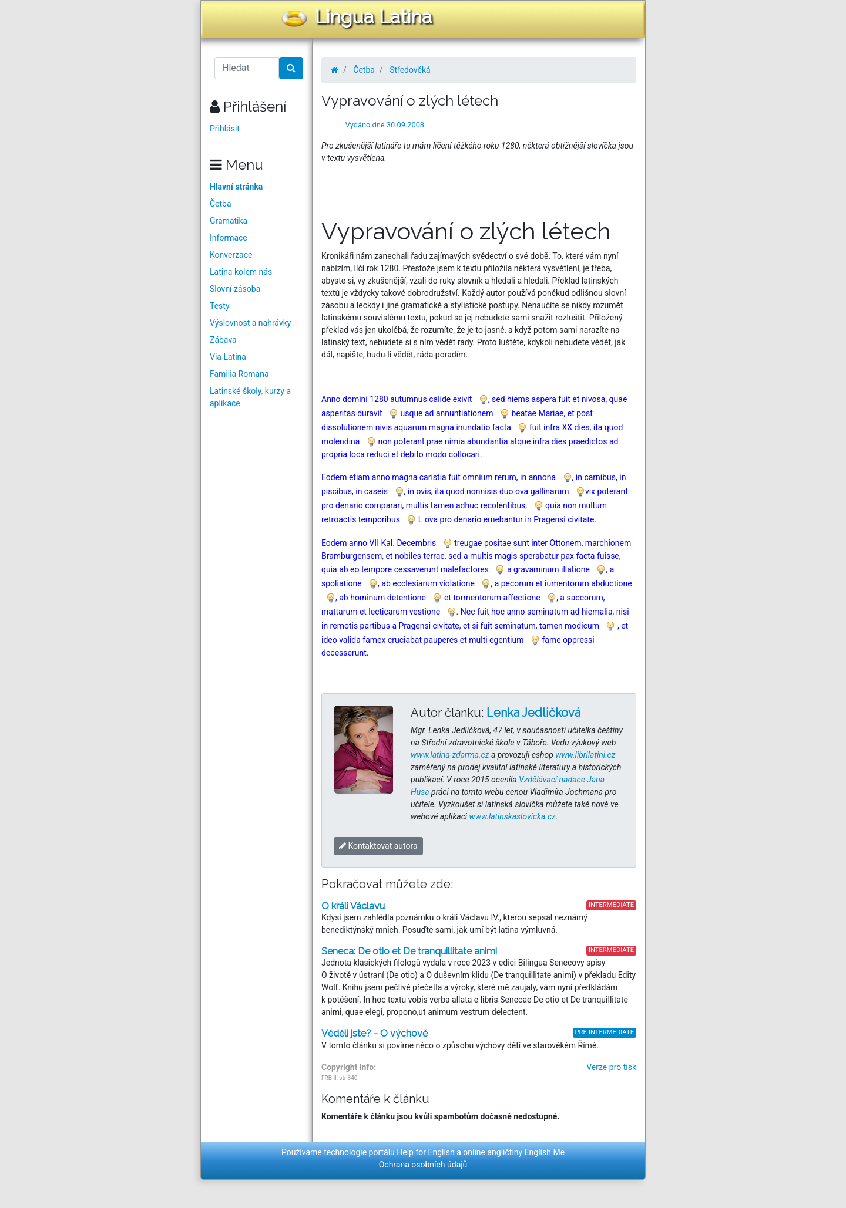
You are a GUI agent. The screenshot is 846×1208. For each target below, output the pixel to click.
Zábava (223, 340)
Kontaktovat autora (378, 846)
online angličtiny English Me (514, 1152)
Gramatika (228, 220)
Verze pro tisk (611, 1067)
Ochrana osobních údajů (423, 1164)
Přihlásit (225, 128)
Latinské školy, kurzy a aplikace (250, 397)
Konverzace (231, 254)
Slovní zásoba (235, 288)
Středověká (410, 70)
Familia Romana (239, 374)
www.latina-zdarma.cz (450, 755)
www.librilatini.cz (585, 755)
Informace (228, 237)
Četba (220, 203)
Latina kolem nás (241, 271)
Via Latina (228, 357)
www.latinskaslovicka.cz (512, 816)
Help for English (426, 1152)
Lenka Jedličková (533, 713)
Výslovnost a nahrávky (250, 323)
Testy (220, 306)
